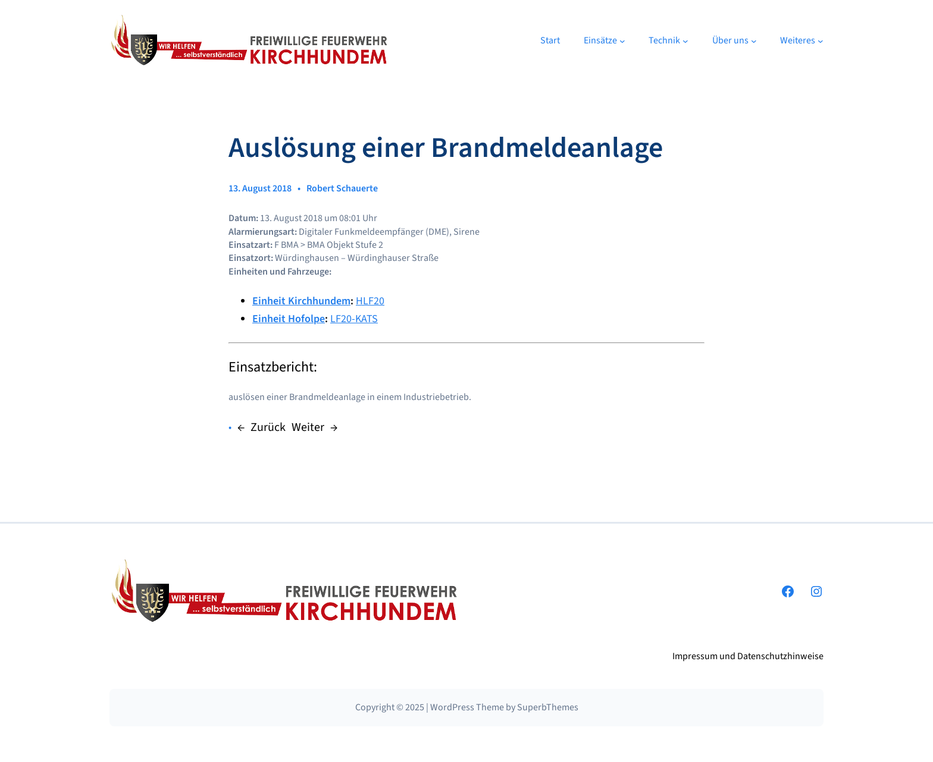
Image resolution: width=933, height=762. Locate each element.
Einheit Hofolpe (288, 318)
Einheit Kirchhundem (301, 301)
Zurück (268, 427)
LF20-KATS (354, 318)
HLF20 (370, 301)
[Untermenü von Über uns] (754, 41)
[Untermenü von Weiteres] (821, 41)
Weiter (308, 427)
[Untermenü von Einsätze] (622, 41)
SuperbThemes (547, 707)
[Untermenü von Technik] (685, 41)
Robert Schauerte (342, 188)
